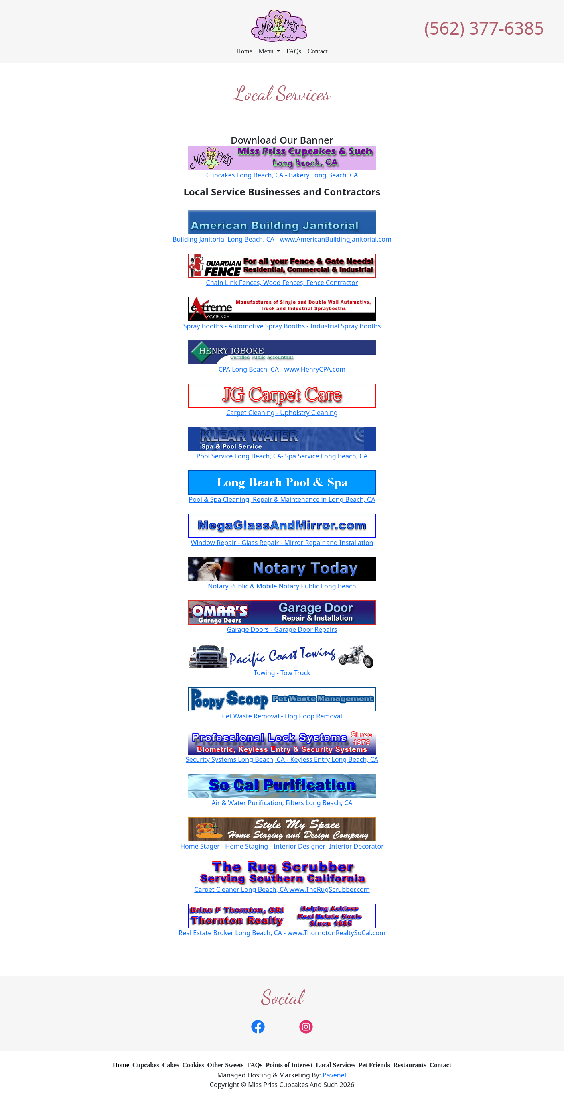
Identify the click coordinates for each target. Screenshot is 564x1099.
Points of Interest (289, 1065)
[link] (258, 1026)
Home (244, 51)
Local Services (335, 1065)
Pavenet (335, 1075)
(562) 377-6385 (484, 28)
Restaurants (409, 1065)
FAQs (293, 51)
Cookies (193, 1065)
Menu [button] (266, 51)
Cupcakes (145, 1065)
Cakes (170, 1065)
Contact (318, 51)
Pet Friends (374, 1065)
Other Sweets (225, 1065)
